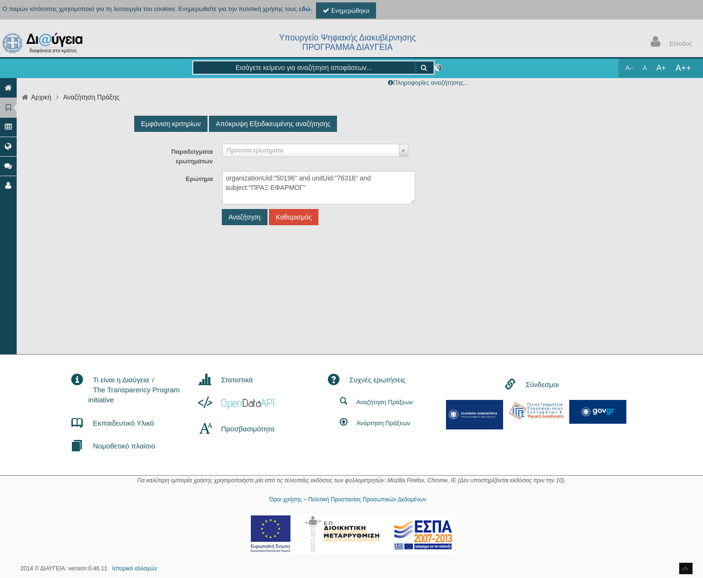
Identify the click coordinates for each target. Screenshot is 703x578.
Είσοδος (669, 42)
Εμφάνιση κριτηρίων (170, 124)
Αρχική (41, 97)
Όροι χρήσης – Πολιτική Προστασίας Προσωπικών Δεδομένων (347, 499)
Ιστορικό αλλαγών (134, 568)
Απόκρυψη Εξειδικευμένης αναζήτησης (273, 124)
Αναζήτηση (244, 217)
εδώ (305, 8)
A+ (661, 68)
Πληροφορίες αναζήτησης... (430, 82)
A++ (683, 68)
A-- (629, 68)
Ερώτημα (199, 178)
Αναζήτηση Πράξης (91, 97)
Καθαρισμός (293, 217)
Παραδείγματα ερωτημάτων (192, 156)
